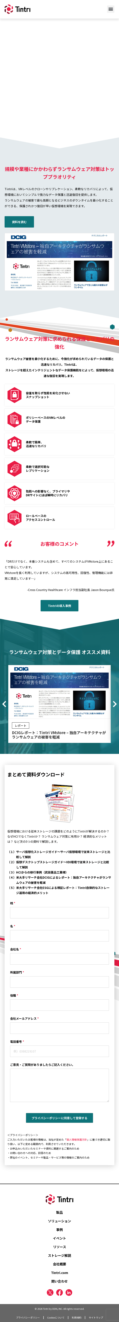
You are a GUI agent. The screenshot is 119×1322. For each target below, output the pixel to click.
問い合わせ (59, 1281)
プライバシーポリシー (28, 1317)
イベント (59, 1238)
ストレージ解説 (59, 1255)
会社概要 (59, 1264)
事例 (59, 1229)
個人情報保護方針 (76, 1139)
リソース (59, 1246)
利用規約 (76, 1317)
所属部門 (17, 972)
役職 (14, 995)
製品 (59, 1212)
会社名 (15, 949)
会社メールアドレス (24, 1018)
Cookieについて (55, 1317)
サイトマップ (96, 1317)
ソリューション (59, 1220)
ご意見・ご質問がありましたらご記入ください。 (42, 1064)
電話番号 (17, 1041)
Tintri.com (59, 1272)
